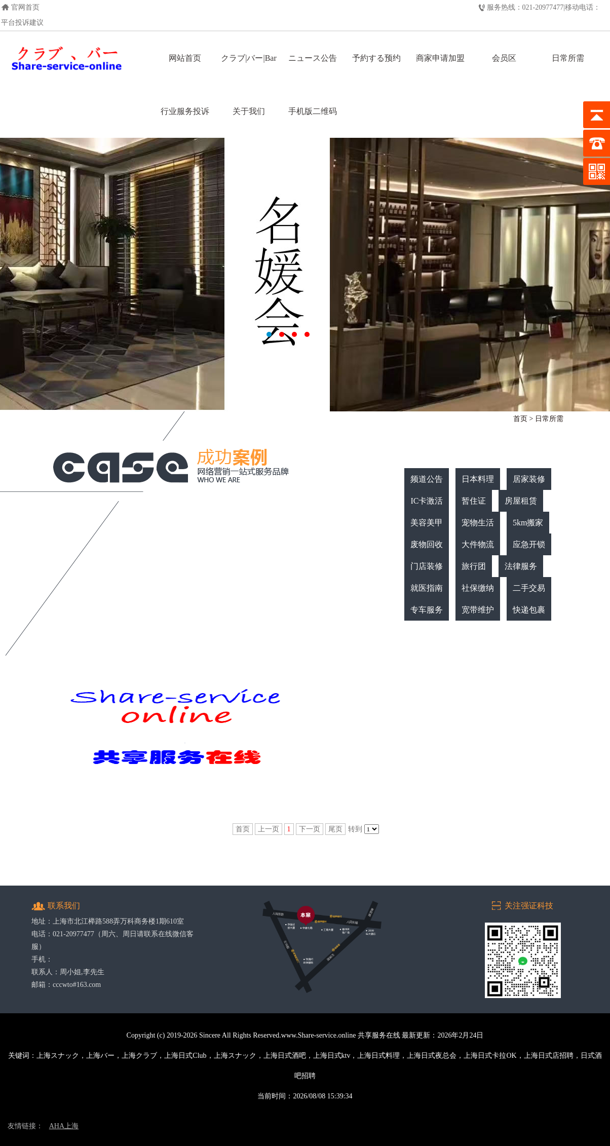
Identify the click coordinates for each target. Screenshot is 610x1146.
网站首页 (185, 58)
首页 (520, 419)
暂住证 (474, 500)
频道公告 (426, 479)
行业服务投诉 (185, 111)
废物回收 (426, 544)
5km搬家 (528, 522)
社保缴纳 (478, 588)
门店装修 (426, 566)
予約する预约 (376, 58)
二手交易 (529, 588)
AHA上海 (64, 1126)
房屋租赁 (521, 500)
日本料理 (478, 479)
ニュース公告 (312, 58)
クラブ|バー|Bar (249, 58)
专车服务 (426, 609)
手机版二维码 (312, 111)
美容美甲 (426, 522)
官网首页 (25, 7)
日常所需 (568, 58)
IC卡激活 (426, 500)
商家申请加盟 (440, 58)
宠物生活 (478, 522)
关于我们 (249, 111)
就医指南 (426, 588)
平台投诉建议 (22, 22)
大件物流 (478, 544)
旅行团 (474, 566)
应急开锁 (529, 544)
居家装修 (529, 479)
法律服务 (521, 566)
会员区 (504, 58)
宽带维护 (478, 609)
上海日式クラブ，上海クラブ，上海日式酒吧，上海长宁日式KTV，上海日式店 (305, 274)
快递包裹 (529, 609)
